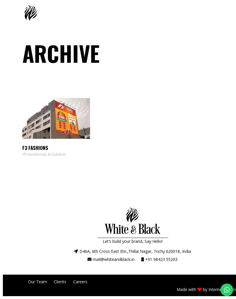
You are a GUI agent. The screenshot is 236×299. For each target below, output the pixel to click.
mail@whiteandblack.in (113, 259)
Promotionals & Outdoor (45, 154)
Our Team (37, 281)
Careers (80, 281)
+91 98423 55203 (161, 259)
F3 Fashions (35, 147)
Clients (60, 281)
